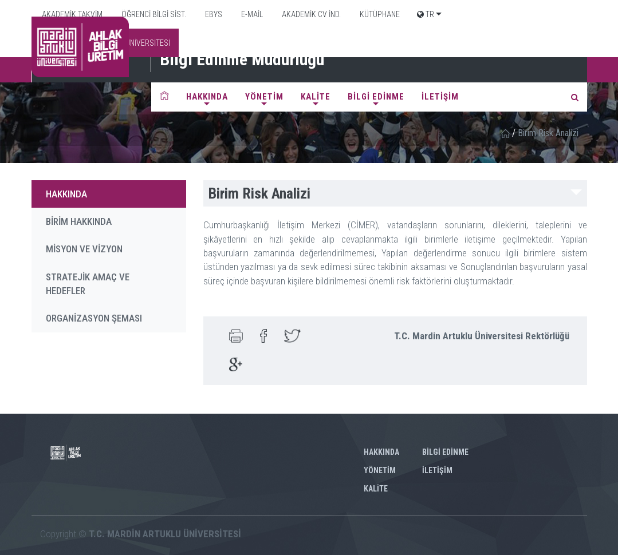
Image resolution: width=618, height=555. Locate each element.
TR (425, 14)
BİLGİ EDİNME (376, 97)
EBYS (212, 14)
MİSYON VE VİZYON (84, 249)
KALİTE (315, 97)
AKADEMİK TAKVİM (71, 14)
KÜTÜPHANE (379, 14)
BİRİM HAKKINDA (79, 221)
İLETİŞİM (440, 97)
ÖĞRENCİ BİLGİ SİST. (153, 14)
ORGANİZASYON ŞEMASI (94, 318)
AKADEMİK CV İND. (310, 14)
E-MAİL (251, 14)
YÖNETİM (264, 97)
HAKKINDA (207, 97)
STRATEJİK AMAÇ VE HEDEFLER (87, 283)
